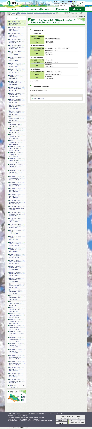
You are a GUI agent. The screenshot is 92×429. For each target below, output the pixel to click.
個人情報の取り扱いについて (37, 413)
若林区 (23, 397)
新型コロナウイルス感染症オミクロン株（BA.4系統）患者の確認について (17, 333)
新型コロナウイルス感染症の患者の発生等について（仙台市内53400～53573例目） (17, 196)
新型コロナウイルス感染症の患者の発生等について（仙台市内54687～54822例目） (17, 297)
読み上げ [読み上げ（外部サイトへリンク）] (57, 1)
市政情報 (18, 13)
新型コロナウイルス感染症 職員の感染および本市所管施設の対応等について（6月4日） (17, 64)
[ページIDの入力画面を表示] (54, 5)
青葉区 (23, 395)
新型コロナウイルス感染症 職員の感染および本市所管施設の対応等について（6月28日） (17, 357)
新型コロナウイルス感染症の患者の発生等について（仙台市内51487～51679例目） (17, 59)
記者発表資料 (30, 13)
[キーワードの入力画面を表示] (48, 5)
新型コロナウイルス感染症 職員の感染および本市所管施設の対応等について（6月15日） (17, 184)
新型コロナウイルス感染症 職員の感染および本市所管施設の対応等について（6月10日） (17, 130)
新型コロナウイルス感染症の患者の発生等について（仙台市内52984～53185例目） (17, 172)
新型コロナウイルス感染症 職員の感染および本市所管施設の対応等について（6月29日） (17, 363)
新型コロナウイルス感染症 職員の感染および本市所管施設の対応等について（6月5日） (17, 70)
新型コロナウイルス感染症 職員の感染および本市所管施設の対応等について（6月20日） (17, 255)
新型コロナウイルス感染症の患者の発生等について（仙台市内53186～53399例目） (17, 190)
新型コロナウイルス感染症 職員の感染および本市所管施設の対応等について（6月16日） (17, 202)
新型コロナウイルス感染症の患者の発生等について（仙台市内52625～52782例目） (17, 142)
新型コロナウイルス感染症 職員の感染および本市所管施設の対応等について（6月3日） (17, 47)
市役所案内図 (62, 423)
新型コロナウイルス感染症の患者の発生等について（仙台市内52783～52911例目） (17, 154)
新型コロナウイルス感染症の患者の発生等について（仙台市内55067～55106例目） (17, 345)
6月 (54, 13)
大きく (66, 3)
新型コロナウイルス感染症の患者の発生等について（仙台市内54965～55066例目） (17, 321)
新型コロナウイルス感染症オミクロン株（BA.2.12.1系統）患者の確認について (17, 208)
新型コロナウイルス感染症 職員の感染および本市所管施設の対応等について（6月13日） (17, 160)
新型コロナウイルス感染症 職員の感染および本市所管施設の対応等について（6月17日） (17, 214)
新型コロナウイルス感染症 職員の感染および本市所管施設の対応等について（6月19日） (17, 243)
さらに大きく (71, 3)
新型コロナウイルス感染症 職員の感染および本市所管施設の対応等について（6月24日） (17, 303)
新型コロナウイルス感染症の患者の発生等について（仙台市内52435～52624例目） (17, 136)
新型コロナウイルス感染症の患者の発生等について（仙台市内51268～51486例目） (17, 53)
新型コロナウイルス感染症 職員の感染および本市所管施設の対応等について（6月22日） (17, 273)
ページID (56, 5)
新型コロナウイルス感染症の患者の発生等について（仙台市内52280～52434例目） (17, 124)
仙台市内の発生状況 (38, 98)
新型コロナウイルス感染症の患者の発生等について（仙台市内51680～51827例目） (17, 76)
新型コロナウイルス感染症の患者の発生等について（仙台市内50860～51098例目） (17, 29)
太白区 (23, 399)
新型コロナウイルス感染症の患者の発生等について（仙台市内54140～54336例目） (17, 267)
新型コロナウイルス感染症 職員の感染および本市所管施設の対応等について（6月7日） (17, 100)
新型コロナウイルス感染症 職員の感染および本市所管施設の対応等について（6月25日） (17, 315)
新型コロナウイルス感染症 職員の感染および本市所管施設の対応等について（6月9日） (17, 118)
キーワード (50, 5)
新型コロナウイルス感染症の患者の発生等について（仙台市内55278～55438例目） (17, 369)
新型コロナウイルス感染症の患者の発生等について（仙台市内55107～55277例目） (17, 351)
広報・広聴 (23, 13)
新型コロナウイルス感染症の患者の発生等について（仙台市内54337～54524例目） (17, 279)
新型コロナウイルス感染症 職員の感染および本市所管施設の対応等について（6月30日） (17, 381)
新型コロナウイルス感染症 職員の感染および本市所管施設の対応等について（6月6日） (17, 88)
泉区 (23, 400)
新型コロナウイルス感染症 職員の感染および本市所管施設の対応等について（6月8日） (17, 112)
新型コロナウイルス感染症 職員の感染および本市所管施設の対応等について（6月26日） (17, 327)
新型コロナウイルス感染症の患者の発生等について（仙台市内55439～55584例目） (17, 375)
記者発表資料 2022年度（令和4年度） (43, 13)
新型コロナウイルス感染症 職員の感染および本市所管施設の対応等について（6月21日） (17, 261)
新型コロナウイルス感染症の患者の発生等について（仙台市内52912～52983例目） (17, 166)
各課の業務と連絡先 (62, 420)
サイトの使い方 (12, 413)
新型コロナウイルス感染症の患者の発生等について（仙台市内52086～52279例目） (17, 106)
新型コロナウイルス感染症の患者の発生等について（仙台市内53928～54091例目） (17, 237)
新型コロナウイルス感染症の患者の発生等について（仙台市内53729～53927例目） (17, 231)
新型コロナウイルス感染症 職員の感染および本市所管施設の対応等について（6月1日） (17, 23)
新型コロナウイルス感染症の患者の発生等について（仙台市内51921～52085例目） (17, 94)
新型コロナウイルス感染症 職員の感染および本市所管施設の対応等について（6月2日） (17, 41)
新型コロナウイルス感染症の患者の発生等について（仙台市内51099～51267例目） (17, 35)
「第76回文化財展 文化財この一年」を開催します (16, 386)
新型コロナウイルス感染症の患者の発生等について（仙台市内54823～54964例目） (17, 309)
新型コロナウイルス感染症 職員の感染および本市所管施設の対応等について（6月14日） (17, 178)
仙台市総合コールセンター (67, 416)
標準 (69, 1)
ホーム (13, 13)
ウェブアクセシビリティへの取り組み (54, 413)
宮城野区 (23, 396)
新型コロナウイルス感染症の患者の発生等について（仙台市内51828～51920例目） (17, 82)
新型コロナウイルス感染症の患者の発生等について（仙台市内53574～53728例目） (17, 220)
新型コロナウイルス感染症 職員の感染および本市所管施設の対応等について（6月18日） (17, 226)
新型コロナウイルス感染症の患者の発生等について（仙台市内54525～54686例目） (17, 291)
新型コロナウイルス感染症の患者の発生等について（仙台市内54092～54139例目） (17, 249)
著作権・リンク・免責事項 (23, 413)
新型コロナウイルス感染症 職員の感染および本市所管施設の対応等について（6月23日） (17, 285)
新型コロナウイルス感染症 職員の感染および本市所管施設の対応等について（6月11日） (17, 148)
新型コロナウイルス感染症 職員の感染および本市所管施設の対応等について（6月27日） (17, 339)
